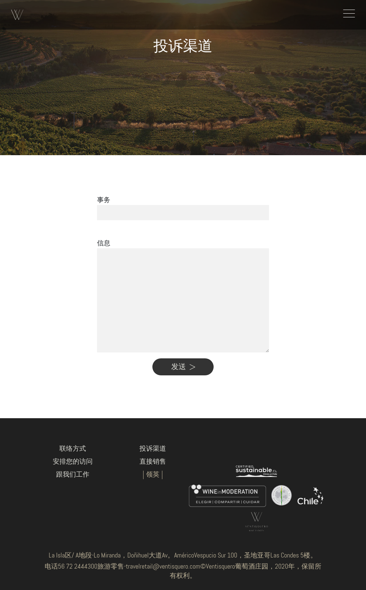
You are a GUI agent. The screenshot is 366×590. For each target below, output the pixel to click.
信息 (103, 243)
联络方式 (72, 449)
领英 (152, 475)
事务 (103, 200)
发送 (183, 367)
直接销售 (152, 462)
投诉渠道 (152, 449)
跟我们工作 (72, 475)
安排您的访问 (73, 462)
